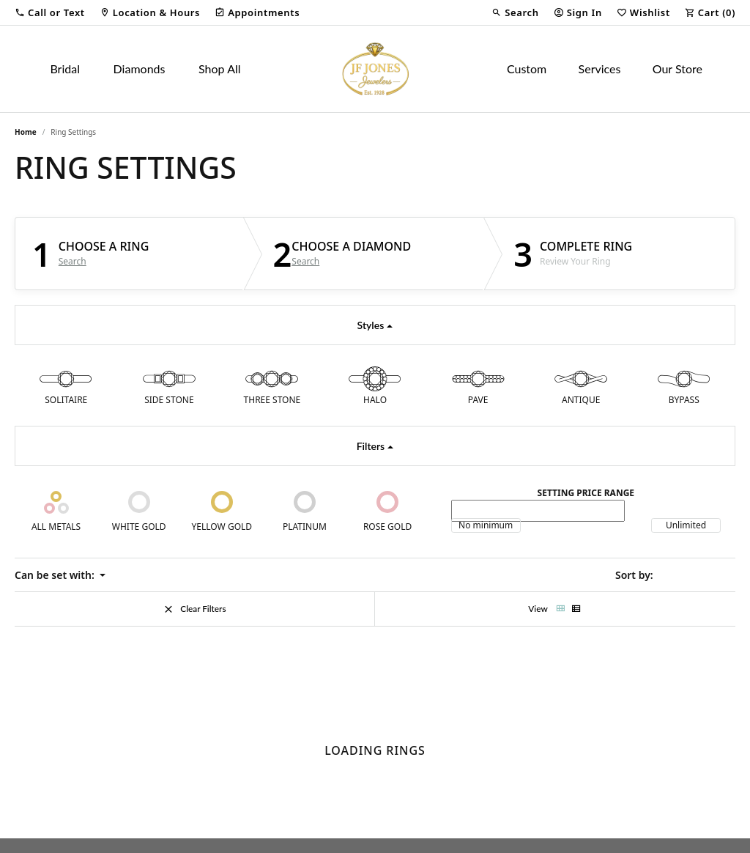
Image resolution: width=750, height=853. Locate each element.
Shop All (219, 68)
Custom (526, 68)
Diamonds (140, 68)
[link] (150, 12)
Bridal (65, 68)
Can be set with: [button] (56, 575)
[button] (50, 12)
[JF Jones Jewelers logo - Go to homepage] (375, 69)
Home (26, 132)
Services (600, 68)
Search (72, 261)
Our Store (677, 68)
